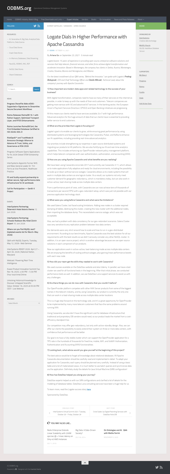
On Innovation (105, 19)
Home (9, 19)
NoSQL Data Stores (16, 69)
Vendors (85, 19)
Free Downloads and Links (51, 19)
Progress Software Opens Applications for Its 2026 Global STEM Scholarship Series (23, 155)
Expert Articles (72, 19)
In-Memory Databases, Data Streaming (23, 58)
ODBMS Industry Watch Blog (26, 19)
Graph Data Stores (16, 53)
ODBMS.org (19, 8)
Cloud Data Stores (15, 47)
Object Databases (15, 75)
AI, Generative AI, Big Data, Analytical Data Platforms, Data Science (23, 40)
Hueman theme (36, 469)
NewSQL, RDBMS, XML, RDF (19, 64)
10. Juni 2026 (22, 221)
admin (52, 51)
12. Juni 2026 (22, 209)
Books (93, 19)
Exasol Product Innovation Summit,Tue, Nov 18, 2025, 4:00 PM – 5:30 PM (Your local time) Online (23, 272)
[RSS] (38, 25)
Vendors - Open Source (75, 26)
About (140, 19)
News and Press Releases (124, 19)
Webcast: (11, 260)
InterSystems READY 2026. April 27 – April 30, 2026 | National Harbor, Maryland (23, 252)
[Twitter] (35, 25)
